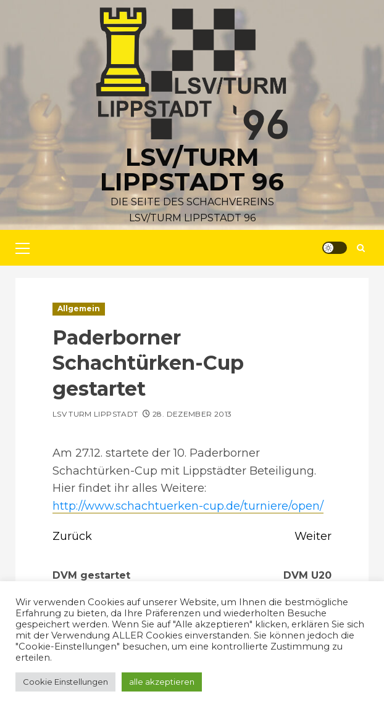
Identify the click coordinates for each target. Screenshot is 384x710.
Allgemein (78, 308)
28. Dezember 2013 (192, 413)
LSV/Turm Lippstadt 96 (192, 169)
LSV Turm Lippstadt (95, 413)
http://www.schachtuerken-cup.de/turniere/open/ (187, 506)
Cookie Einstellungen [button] (65, 682)
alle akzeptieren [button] (161, 682)
